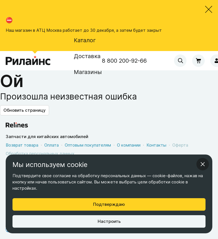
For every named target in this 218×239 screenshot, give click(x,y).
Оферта (180, 145)
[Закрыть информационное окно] (202, 164)
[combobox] (180, 60)
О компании (129, 145)
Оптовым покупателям (88, 145)
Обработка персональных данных (40, 153)
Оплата (51, 145)
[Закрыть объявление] (208, 9)
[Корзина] (198, 60)
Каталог (85, 40)
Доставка (87, 56)
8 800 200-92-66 (124, 60)
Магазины (88, 72)
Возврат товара (22, 145)
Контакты (156, 145)
